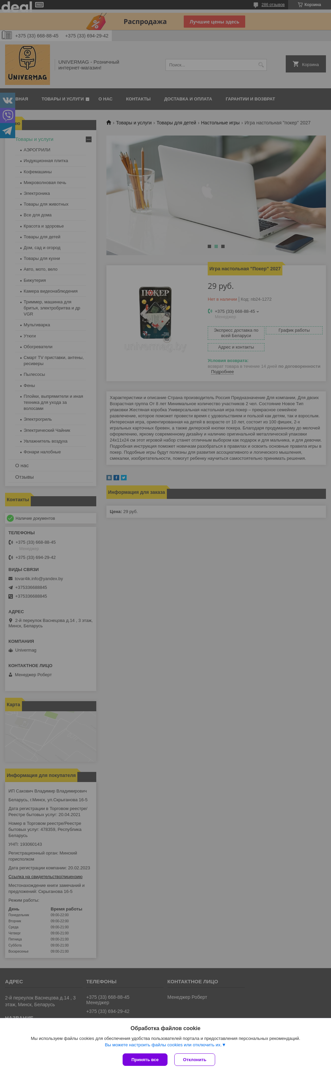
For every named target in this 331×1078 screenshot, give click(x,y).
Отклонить (194, 1059)
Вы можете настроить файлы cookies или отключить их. (163, 1044)
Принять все (145, 1059)
